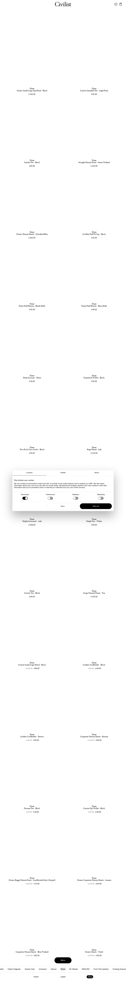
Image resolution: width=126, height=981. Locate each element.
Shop (90, 977)
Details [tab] (63, 472)
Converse (43, 969)
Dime (63, 969)
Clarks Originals (14, 969)
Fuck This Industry (101, 969)
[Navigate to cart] (120, 4)
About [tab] (96, 472)
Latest (62, 977)
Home (36, 977)
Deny (63, 506)
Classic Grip (30, 969)
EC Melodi (73, 969)
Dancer (54, 969)
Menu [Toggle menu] (63, 960)
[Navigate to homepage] (63, 4)
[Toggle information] (116, 4)
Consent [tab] (29, 472)
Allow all (96, 506)
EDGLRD (85, 969)
